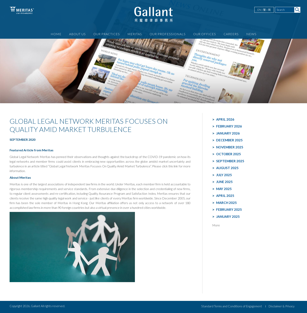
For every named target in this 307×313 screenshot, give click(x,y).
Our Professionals (168, 34)
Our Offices (204, 34)
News (251, 34)
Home (56, 34)
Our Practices (106, 34)
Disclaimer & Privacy (281, 306)
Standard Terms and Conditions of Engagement (231, 306)
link (176, 166)
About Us (77, 34)
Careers (231, 34)
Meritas (134, 34)
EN (259, 9)
